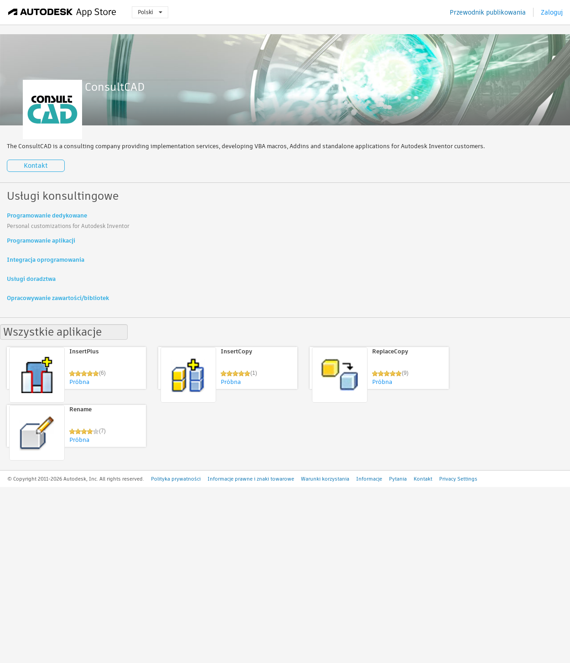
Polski (150, 12)
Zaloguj (552, 12)
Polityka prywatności (176, 478)
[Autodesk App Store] (62, 12)
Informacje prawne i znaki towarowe (250, 478)
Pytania (398, 478)
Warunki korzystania (325, 478)
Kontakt (36, 165)
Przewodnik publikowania (488, 12)
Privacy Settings (458, 478)
